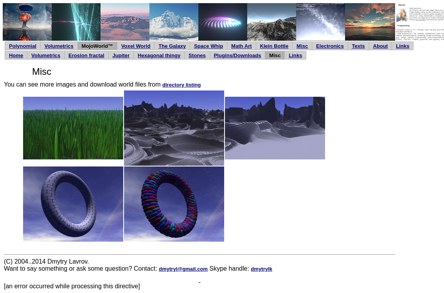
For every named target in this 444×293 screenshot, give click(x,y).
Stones (197, 55)
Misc (302, 46)
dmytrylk (261, 269)
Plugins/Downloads (237, 55)
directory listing (181, 85)
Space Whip (208, 46)
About (380, 46)
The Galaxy (172, 46)
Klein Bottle (274, 46)
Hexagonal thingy (159, 55)
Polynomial (22, 46)
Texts (358, 46)
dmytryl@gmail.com (183, 269)
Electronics (330, 46)
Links (402, 46)
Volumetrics (59, 46)
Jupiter (121, 55)
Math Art (241, 46)
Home (16, 55)
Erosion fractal (86, 55)
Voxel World (136, 46)
